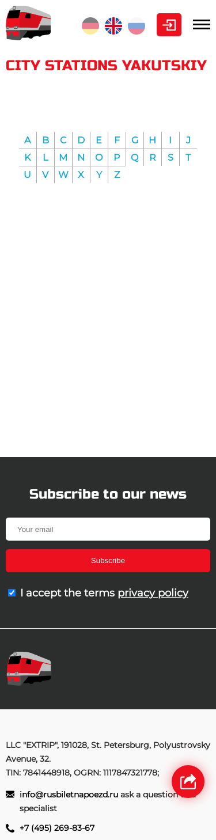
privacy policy (153, 593)
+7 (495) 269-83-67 (57, 828)
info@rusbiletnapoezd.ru (70, 794)
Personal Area (169, 24)
